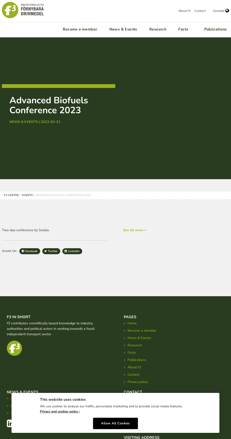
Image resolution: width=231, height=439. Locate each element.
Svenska (221, 11)
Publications (215, 29)
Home (132, 323)
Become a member (80, 29)
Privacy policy (138, 381)
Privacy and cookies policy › (60, 410)
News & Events (123, 29)
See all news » (134, 230)
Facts (183, 29)
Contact (199, 11)
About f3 (184, 11)
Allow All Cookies (115, 422)
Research (157, 29)
